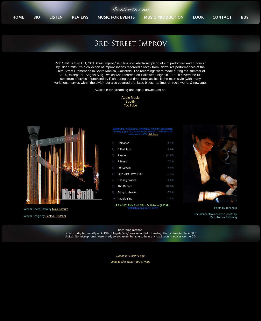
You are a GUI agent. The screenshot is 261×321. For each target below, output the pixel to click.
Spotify (130, 101)
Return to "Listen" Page (130, 255)
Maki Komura (60, 209)
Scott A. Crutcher (56, 216)
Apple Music (131, 97)
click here (153, 134)
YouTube (130, 105)
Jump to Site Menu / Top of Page (130, 261)
